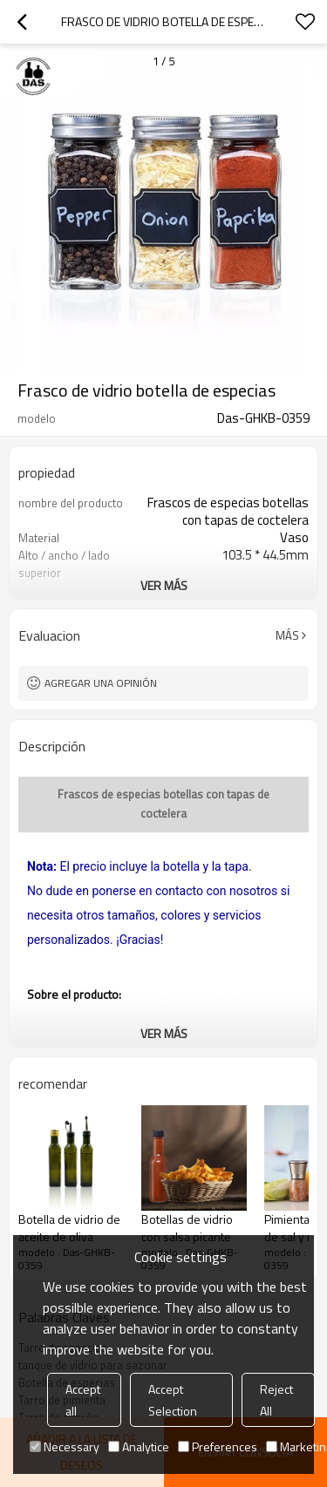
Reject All (276, 1400)
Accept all (82, 1400)
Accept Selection (172, 1400)
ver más (163, 585)
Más (287, 635)
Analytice (138, 1446)
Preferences (217, 1446)
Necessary (64, 1446)
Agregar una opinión (100, 683)
